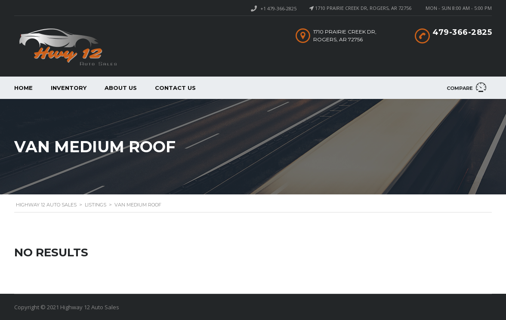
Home (23, 87)
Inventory (68, 87)
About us (121, 87)
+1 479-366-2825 (278, 8)
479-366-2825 (462, 32)
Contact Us (175, 87)
